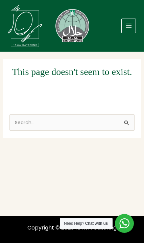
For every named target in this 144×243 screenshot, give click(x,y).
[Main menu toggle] (128, 26)
